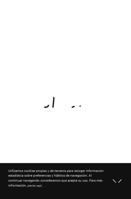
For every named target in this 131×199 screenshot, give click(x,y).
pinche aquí (35, 185)
